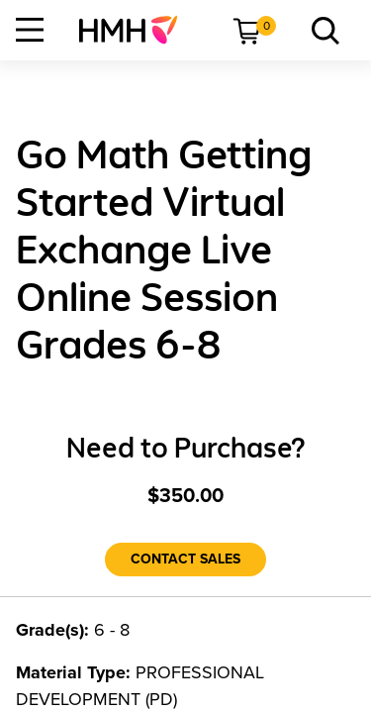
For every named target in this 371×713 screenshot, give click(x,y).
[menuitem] (136, 29)
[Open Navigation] (30, 30)
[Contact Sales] (185, 559)
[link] (136, 29)
